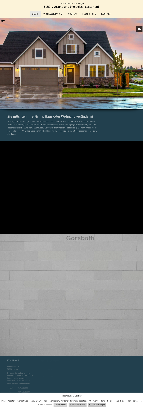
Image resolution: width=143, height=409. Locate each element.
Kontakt (106, 14)
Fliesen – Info (89, 14)
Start (35, 14)
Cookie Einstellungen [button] (97, 405)
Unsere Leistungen (53, 14)
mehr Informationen (77, 405)
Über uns (72, 14)
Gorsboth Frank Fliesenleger (71, 3)
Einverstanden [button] (60, 405)
